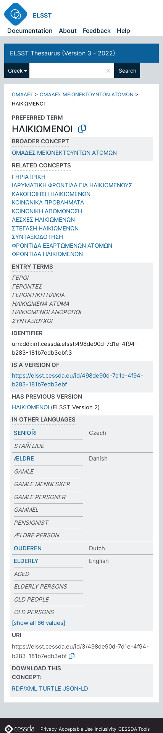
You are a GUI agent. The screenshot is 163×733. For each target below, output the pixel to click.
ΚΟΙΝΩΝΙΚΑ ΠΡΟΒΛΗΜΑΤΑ (48, 202)
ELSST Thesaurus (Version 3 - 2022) (62, 53)
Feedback (97, 30)
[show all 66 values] (38, 622)
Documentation (30, 30)
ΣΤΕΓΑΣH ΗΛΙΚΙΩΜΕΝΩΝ (45, 228)
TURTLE (50, 688)
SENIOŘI (25, 432)
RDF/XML (24, 688)
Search (127, 70)
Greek (15, 70)
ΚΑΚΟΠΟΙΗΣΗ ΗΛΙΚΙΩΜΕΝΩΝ (51, 194)
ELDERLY (26, 560)
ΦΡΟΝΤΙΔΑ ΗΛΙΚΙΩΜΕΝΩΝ (47, 254)
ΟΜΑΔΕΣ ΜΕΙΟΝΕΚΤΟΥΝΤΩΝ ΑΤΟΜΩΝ (87, 94)
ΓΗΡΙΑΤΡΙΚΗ (28, 176)
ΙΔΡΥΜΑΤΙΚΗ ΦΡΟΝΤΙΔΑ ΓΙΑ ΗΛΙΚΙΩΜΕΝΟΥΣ (72, 185)
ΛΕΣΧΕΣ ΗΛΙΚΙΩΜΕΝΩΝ (43, 219)
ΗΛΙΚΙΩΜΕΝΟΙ (30, 407)
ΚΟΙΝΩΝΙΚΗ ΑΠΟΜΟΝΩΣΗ (47, 211)
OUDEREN (28, 548)
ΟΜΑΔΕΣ (22, 94)
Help (123, 30)
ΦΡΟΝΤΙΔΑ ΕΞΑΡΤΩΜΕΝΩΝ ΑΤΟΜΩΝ (62, 245)
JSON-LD (75, 688)
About (68, 30)
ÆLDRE (24, 458)
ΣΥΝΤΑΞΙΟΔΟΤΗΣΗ (37, 236)
